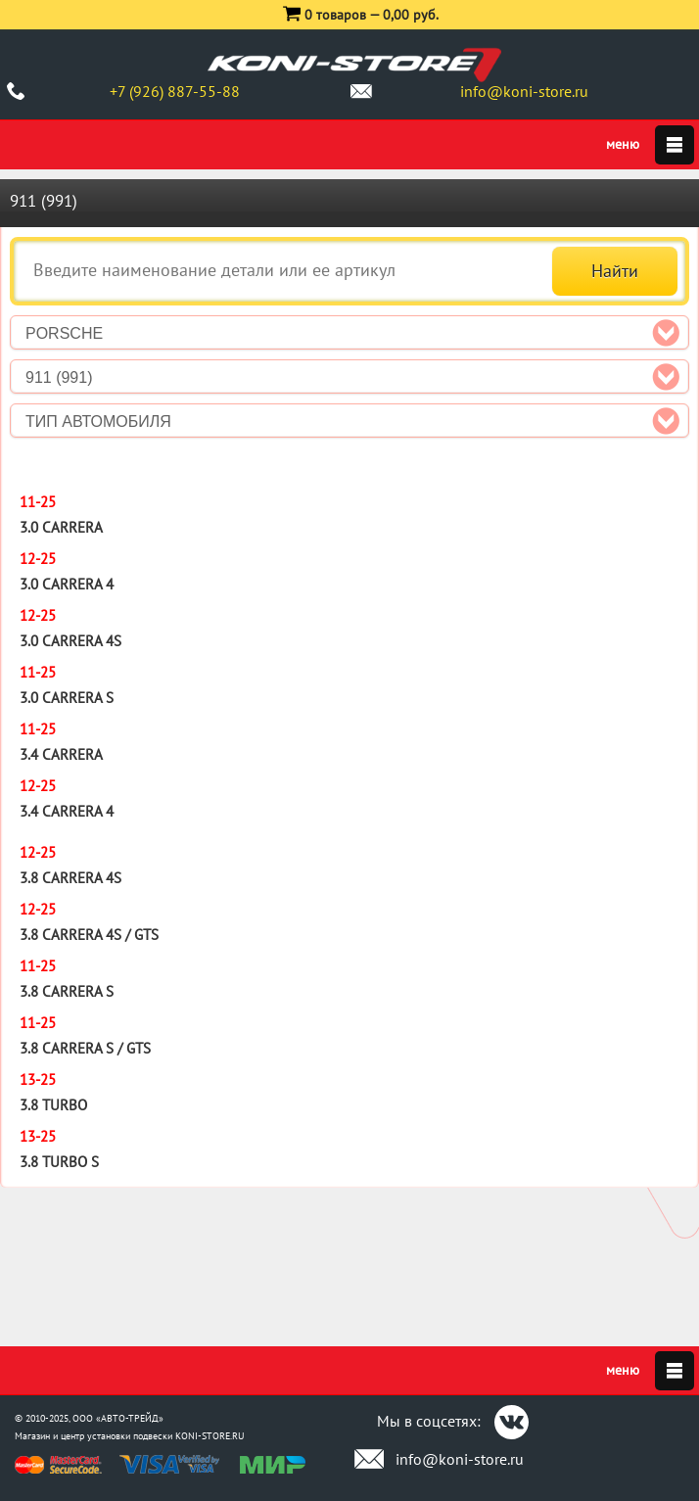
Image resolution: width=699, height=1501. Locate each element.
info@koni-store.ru (524, 91)
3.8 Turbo (53, 1105)
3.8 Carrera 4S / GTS (89, 934)
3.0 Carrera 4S (70, 641)
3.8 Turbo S (59, 1161)
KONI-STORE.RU (210, 1436)
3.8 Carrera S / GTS (85, 1048)
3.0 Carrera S (67, 697)
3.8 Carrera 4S (70, 877)
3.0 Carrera (61, 527)
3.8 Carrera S (67, 991)
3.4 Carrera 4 (67, 811)
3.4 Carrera (61, 754)
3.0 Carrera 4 (67, 584)
